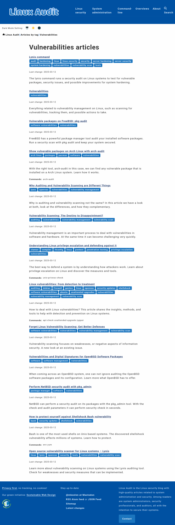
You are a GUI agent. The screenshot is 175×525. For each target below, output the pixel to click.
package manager (40, 390)
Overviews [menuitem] (142, 9)
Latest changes (75, 508)
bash (33, 421)
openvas (43, 189)
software (75, 155)
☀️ (32, 28)
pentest (79, 249)
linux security (69, 61)
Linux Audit (12, 34)
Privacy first (9, 488)
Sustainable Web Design (41, 495)
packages (50, 155)
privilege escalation (122, 249)
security (85, 61)
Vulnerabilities (49, 34)
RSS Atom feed (75, 499)
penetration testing (97, 249)
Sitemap (71, 503)
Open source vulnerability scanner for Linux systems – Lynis (69, 451)
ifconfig (59, 249)
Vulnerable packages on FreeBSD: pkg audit (58, 121)
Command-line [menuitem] (125, 11)
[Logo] (34, 22)
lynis (33, 189)
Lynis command (39, 57)
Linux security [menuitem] (80, 11)
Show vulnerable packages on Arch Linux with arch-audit (66, 151)
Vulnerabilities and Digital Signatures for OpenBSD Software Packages (76, 356)
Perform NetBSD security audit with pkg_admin (60, 386)
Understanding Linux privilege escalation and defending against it (73, 245)
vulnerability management (85, 189)
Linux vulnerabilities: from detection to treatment (62, 284)
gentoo (69, 288)
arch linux (36, 155)
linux (56, 61)
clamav (35, 249)
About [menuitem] (157, 9)
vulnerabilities (61, 65)
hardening (45, 61)
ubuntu (64, 292)
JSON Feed (94, 499)
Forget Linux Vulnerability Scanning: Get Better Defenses (67, 326)
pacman (63, 155)
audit (33, 61)
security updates (106, 288)
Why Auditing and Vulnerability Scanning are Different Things (69, 185)
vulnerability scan (82, 65)
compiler (46, 249)
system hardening (40, 65)
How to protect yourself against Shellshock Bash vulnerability (70, 416)
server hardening (102, 61)
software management (56, 361)
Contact (127, 518)
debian (46, 288)
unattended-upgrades (82, 292)
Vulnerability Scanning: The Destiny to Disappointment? (66, 215)
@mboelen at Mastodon (80, 495)
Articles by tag (29, 34)
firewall (58, 288)
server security (123, 61)
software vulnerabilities (44, 125)
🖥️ (26, 28)
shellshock (124, 288)
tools (98, 65)
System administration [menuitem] (102, 11)
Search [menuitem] (168, 11)
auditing (35, 220)
